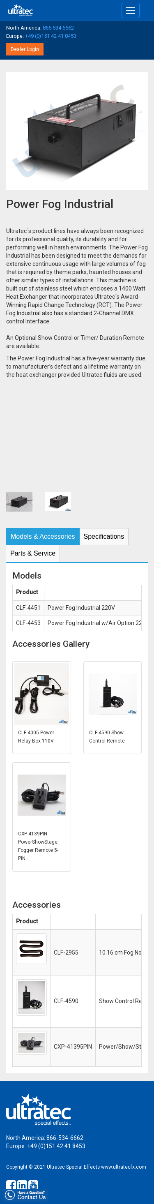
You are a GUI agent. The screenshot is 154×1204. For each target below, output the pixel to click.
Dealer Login (25, 49)
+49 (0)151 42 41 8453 (50, 36)
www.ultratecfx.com (123, 1167)
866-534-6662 (58, 28)
